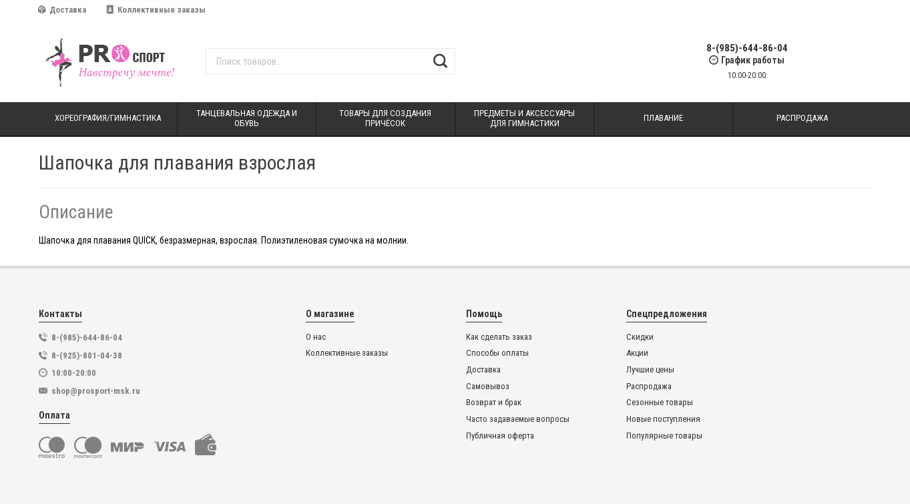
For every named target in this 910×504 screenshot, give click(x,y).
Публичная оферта (500, 436)
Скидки (640, 337)
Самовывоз (487, 386)
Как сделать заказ (499, 337)
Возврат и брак (493, 402)
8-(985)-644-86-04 (747, 48)
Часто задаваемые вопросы (518, 419)
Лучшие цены (650, 369)
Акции (637, 353)
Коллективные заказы (156, 10)
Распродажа (649, 386)
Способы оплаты (497, 353)
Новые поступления (663, 419)
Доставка (62, 10)
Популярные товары (664, 436)
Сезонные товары (659, 402)
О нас (316, 337)
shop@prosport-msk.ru (95, 391)
